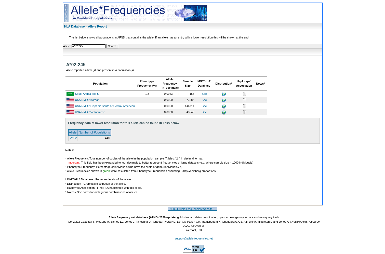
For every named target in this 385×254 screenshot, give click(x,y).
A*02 (73, 138)
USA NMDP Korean (87, 99)
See (204, 93)
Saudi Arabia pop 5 (87, 93)
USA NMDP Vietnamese (90, 112)
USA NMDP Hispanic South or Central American (105, 106)
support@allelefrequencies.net (194, 238)
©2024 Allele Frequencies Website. (192, 208)
